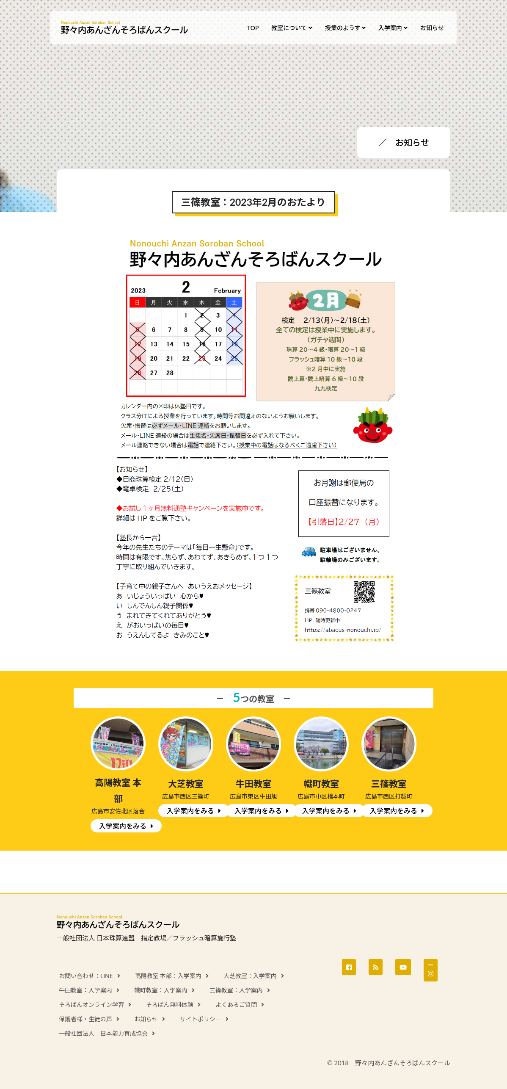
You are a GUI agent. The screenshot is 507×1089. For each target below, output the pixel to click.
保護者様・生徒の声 (85, 1019)
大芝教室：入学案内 (250, 975)
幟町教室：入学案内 (160, 990)
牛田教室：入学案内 (85, 990)
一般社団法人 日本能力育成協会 (103, 1033)
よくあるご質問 (236, 1004)
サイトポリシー (200, 1019)
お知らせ (146, 1019)
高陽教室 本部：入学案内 (168, 975)
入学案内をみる (122, 826)
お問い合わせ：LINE (86, 975)
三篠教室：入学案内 (236, 990)
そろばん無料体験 (169, 1004)
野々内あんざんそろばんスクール (124, 27)
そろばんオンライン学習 (91, 1004)
